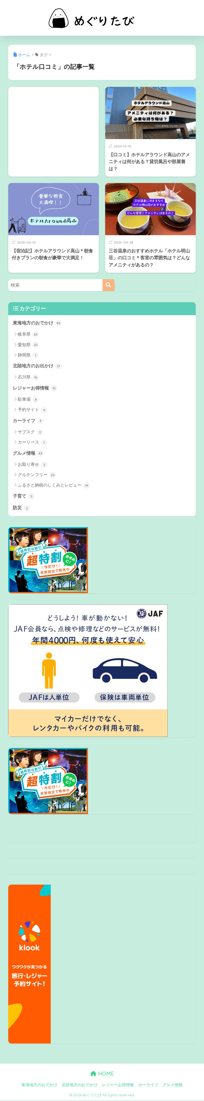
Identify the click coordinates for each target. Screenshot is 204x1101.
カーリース (32, 443)
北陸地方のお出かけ (37, 366)
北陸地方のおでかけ (79, 1085)
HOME (102, 1074)
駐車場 (28, 400)
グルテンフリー (37, 476)
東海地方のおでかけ (37, 323)
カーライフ (28, 421)
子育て (24, 497)
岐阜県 (28, 334)
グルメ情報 (28, 454)
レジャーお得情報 (35, 388)
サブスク (30, 432)
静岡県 (28, 355)
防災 (21, 509)
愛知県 (28, 345)
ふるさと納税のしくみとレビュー (54, 486)
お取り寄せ (32, 465)
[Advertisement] (53, 122)
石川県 (28, 378)
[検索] (108, 285)
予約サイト (32, 410)
